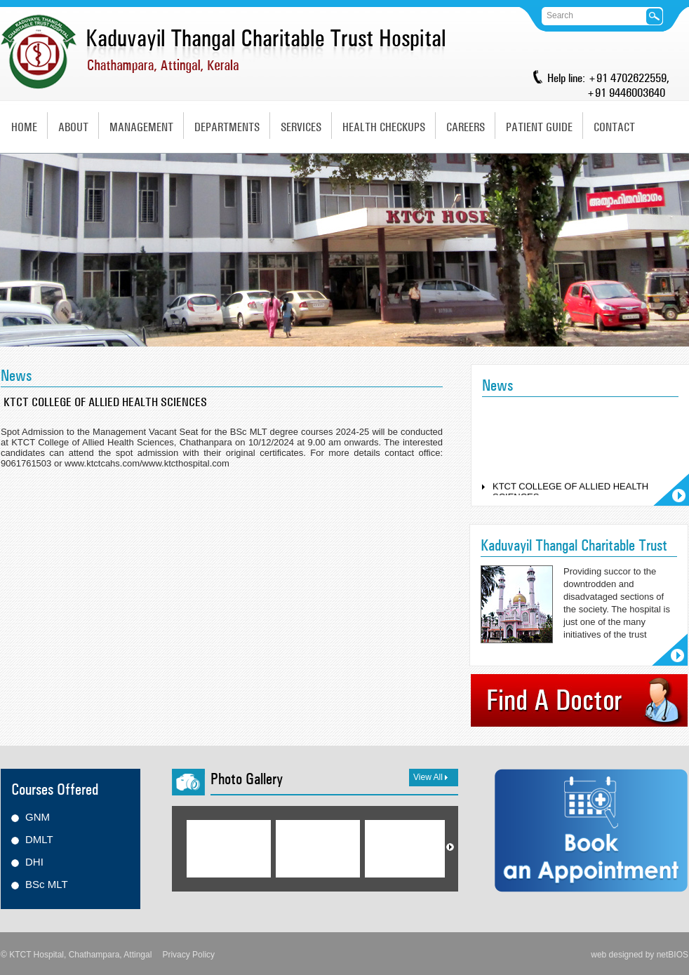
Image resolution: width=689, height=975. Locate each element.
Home (24, 127)
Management (141, 127)
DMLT (39, 839)
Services (301, 127)
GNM (37, 817)
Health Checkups (383, 127)
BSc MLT (46, 884)
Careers (465, 127)
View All (430, 777)
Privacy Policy (188, 955)
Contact (614, 127)
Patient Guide (539, 127)
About (73, 127)
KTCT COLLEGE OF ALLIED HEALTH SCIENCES (570, 493)
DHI (34, 862)
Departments (227, 127)
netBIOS (672, 955)
